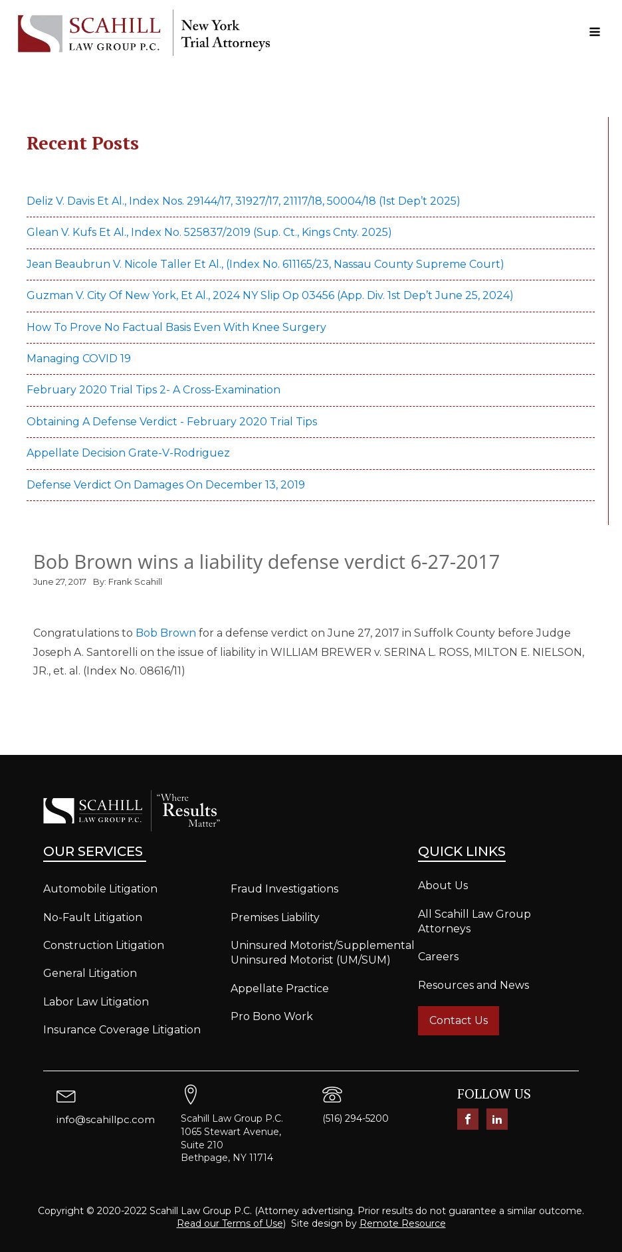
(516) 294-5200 (355, 1118)
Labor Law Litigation (96, 1001)
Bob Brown (166, 633)
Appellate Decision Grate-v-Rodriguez (128, 453)
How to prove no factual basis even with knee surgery (176, 327)
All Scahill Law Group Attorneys (474, 921)
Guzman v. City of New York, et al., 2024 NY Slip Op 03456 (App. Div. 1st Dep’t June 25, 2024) (271, 295)
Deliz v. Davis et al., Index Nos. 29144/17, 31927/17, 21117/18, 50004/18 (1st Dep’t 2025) (245, 201)
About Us (443, 885)
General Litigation (90, 973)
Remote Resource (403, 1223)
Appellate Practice (280, 988)
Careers (438, 956)
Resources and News (473, 985)
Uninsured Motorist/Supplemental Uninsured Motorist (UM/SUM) (323, 952)
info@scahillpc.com (105, 1119)
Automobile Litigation (100, 889)
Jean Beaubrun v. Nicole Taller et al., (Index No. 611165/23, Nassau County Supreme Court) (265, 264)
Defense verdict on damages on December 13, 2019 (166, 484)
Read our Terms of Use (230, 1223)
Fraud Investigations (284, 889)
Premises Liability (275, 917)
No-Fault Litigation (92, 917)
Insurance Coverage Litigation (122, 1029)
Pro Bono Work (272, 1016)
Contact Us (458, 1020)
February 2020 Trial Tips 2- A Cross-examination (153, 389)
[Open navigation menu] (594, 33)
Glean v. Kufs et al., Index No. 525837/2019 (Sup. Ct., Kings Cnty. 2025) (211, 232)
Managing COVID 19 (79, 358)
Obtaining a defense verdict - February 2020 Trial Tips (172, 421)
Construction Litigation (103, 945)
